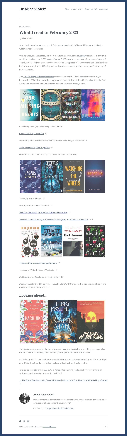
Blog (67, 9)
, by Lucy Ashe (31, 132)
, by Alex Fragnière (34, 146)
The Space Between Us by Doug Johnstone (40, 379)
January (82, 54)
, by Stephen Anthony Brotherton (43, 211)
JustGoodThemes (49, 427)
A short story (77, 9)
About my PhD (91, 9)
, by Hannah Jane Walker (53, 218)
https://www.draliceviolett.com (60, 407)
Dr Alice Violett (32, 9)
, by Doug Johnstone (38, 261)
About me (103, 9)
